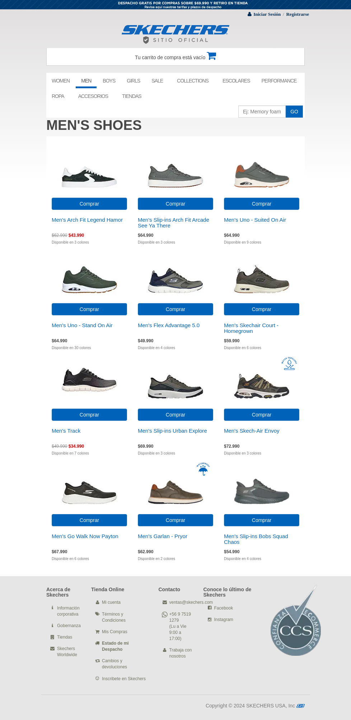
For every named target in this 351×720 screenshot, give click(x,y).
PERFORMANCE (278, 81)
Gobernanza (69, 625)
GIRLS (133, 81)
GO (294, 111)
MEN (86, 81)
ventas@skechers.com (191, 602)
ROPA (58, 96)
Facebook (223, 608)
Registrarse (297, 14)
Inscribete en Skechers (124, 678)
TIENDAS (131, 96)
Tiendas (64, 637)
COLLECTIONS (193, 81)
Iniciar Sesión (267, 14)
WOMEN (61, 81)
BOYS (109, 81)
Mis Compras (114, 631)
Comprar (89, 204)
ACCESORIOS (93, 96)
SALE (157, 81)
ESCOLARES (236, 81)
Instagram (223, 619)
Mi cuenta (111, 602)
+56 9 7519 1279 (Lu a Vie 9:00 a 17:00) (180, 626)
